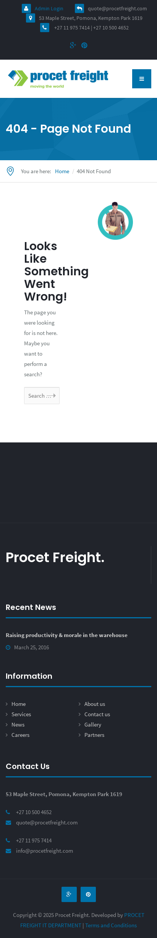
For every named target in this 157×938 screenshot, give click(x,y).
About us (94, 703)
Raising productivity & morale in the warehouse (67, 635)
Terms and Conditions (111, 925)
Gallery (92, 724)
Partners (94, 734)
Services (21, 714)
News (17, 724)
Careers (20, 734)
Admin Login (42, 8)
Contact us (97, 714)
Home (18, 703)
